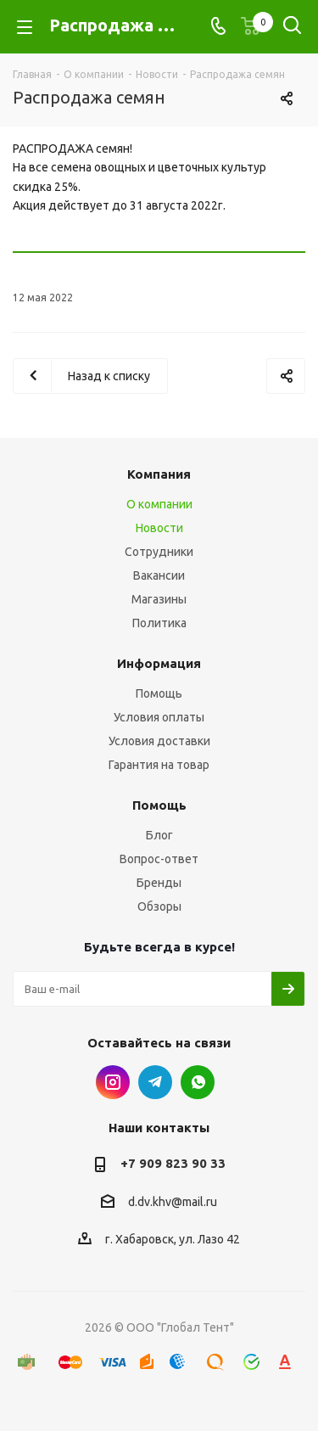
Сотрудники (159, 551)
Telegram (155, 1082)
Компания (159, 474)
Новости (159, 528)
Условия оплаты (159, 717)
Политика (159, 623)
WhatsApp (198, 1082)
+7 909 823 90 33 (173, 1163)
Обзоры (159, 906)
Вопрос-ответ (159, 859)
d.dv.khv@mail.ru (172, 1202)
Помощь (159, 693)
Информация (159, 663)
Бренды (159, 882)
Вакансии (159, 575)
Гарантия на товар (159, 765)
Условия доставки (159, 741)
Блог (159, 835)
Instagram (113, 1082)
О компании (159, 504)
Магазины (159, 599)
